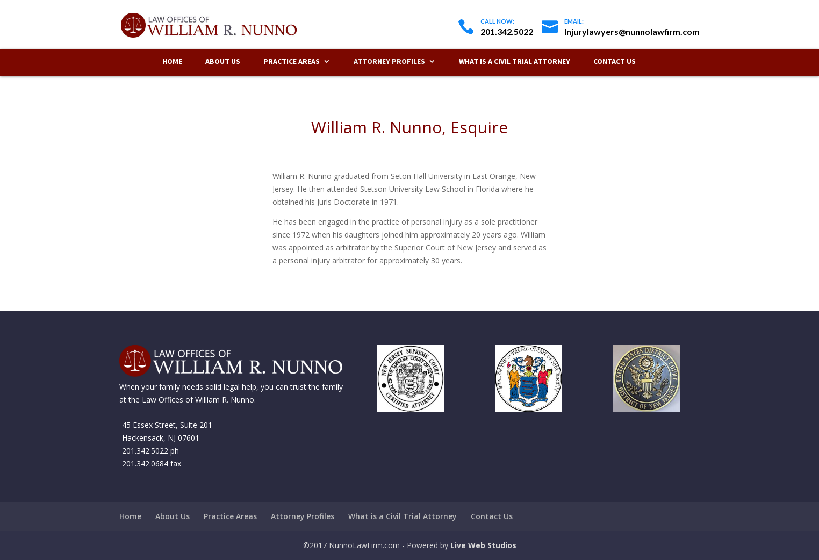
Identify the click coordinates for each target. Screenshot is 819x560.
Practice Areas (291, 62)
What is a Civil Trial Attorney (514, 62)
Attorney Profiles (389, 62)
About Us (222, 62)
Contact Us (614, 62)
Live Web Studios (483, 545)
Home (172, 62)
